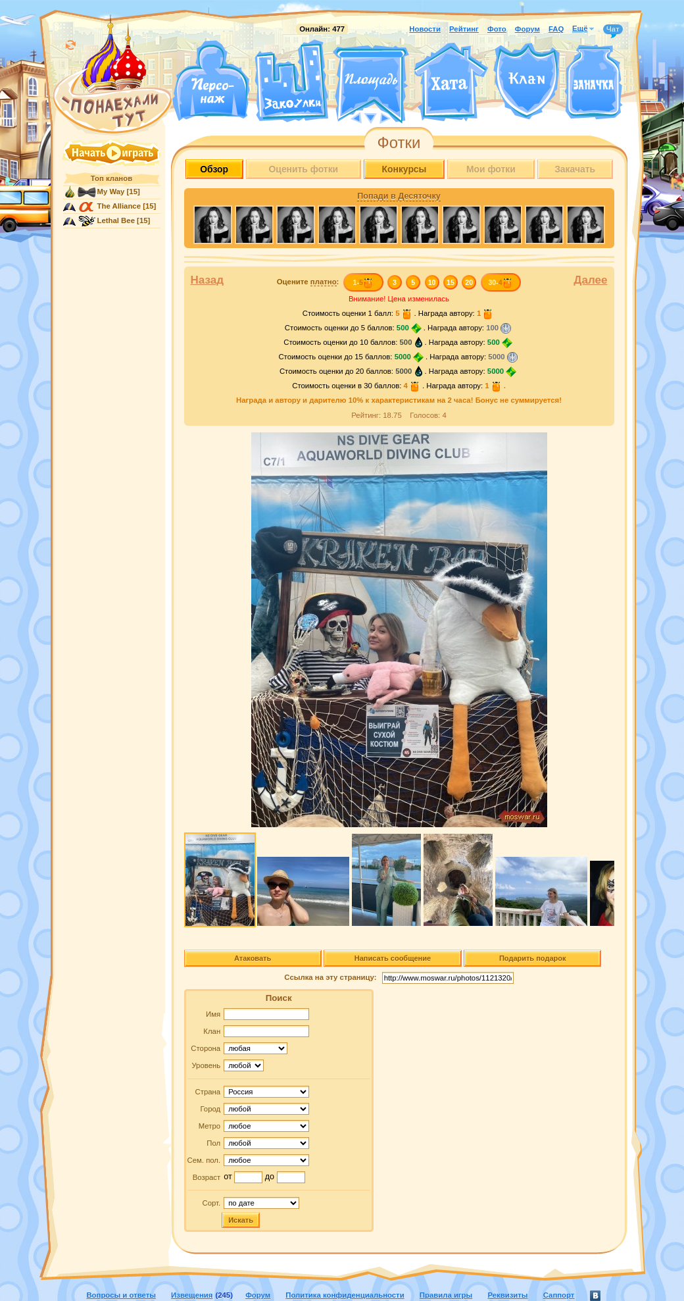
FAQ (556, 29)
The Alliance (119, 206)
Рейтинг (464, 29)
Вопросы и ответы (121, 1295)
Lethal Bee (116, 220)
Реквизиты (507, 1295)
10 (432, 282)
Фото (496, 29)
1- (363, 282)
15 (450, 282)
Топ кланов (111, 178)
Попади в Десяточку (398, 196)
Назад (207, 280)
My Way (111, 191)
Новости (425, 29)
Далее (590, 280)
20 (469, 282)
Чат (613, 29)
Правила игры (446, 1295)
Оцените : (308, 282)
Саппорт (559, 1295)
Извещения (191, 1295)
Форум (527, 29)
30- (500, 282)
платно (323, 282)
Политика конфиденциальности (344, 1295)
